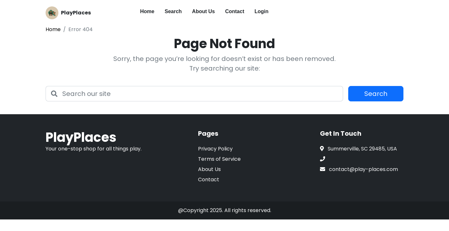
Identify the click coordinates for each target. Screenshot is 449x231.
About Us (203, 11)
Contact (234, 11)
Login (262, 11)
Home (147, 11)
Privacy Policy (215, 148)
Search (173, 11)
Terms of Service (219, 159)
